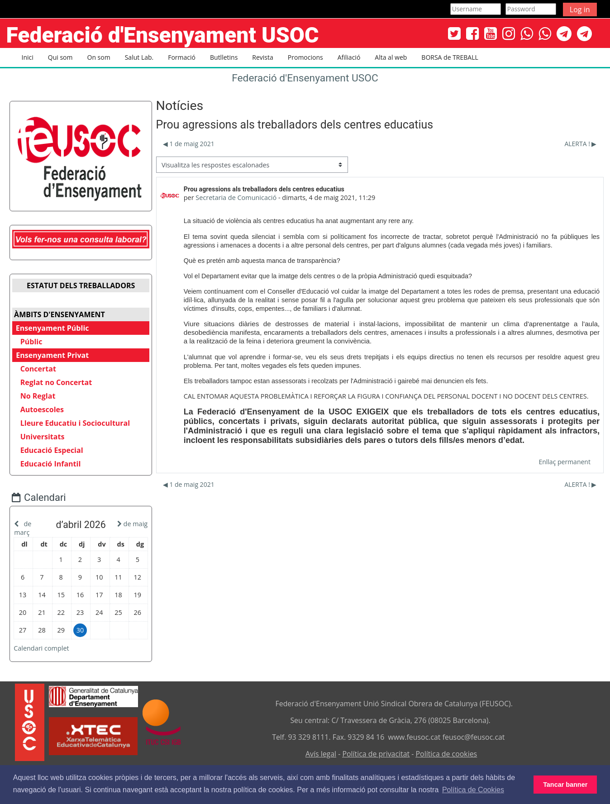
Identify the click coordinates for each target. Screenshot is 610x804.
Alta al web (391, 57)
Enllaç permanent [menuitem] (565, 461)
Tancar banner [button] (565, 784)
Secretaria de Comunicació (235, 197)
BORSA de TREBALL (449, 57)
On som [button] (98, 57)
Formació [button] (181, 57)
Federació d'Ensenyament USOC (305, 78)
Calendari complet (48, 646)
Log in (580, 9)
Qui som (60, 57)
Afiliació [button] (349, 57)
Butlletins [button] (224, 57)
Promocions (305, 57)
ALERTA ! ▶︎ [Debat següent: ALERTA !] (581, 143)
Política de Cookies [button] (473, 790)
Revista (262, 57)
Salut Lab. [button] (139, 57)
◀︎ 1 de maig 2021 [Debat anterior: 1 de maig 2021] (188, 143)
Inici (27, 57)
